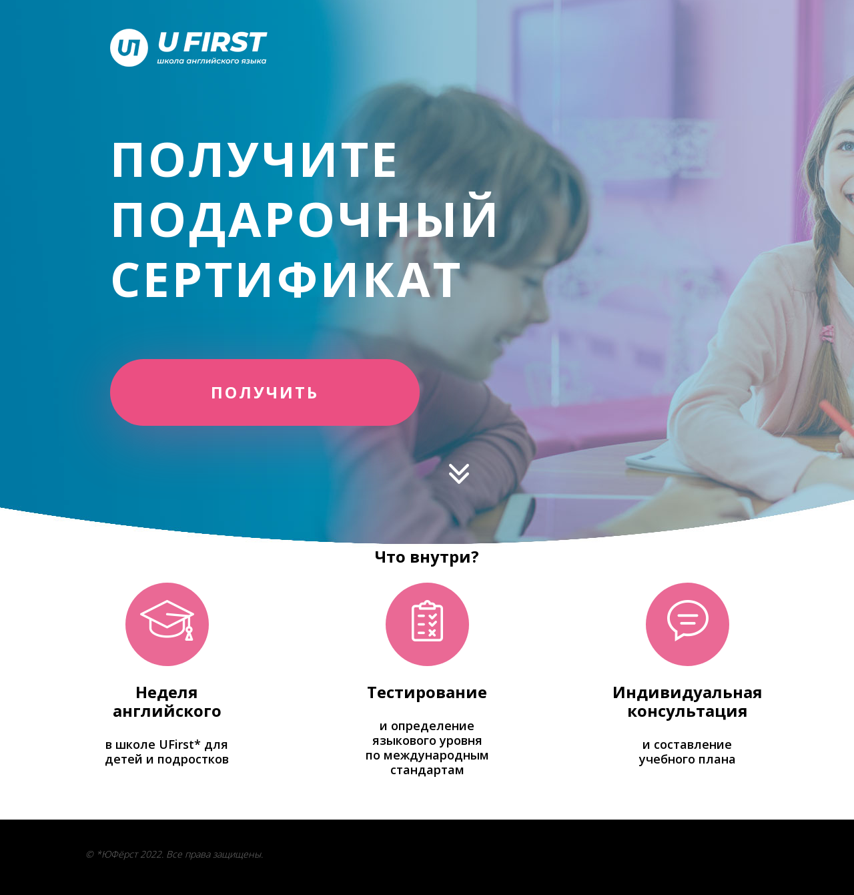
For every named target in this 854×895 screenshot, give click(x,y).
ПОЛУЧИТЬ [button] (265, 392)
